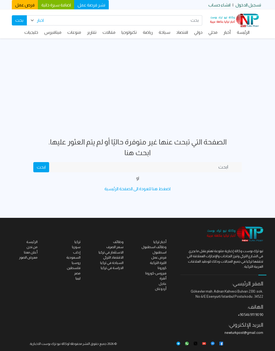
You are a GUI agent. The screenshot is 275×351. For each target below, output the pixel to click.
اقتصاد (182, 32)
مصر (77, 273)
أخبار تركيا (160, 242)
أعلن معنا (31, 252)
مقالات (109, 32)
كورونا (162, 268)
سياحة (164, 32)
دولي (198, 32)
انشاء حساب (219, 5)
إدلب (77, 252)
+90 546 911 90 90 (250, 315)
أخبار (227, 32)
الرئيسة (243, 32)
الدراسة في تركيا (112, 268)
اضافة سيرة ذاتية (56, 5)
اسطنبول (160, 252)
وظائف (118, 242)
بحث (19, 20)
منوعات (74, 32)
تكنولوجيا (129, 32)
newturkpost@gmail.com (244, 333)
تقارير (91, 32)
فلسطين (74, 268)
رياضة (148, 32)
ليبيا (78, 278)
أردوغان (161, 289)
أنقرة (163, 278)
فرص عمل (25, 5)
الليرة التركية (158, 263)
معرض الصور (28, 257)
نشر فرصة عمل (91, 5)
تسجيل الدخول (248, 5)
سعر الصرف (115, 247)
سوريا (76, 247)
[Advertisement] (137, 78)
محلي (213, 32)
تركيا (77, 242)
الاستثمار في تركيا (111, 252)
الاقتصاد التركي (113, 257)
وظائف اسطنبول (154, 247)
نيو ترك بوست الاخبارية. (45, 344)
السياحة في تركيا (112, 263)
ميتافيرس (52, 32)
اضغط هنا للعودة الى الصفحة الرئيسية (137, 188)
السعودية (73, 257)
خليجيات (31, 32)
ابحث (41, 167)
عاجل (163, 284)
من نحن (32, 247)
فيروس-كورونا (156, 273)
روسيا (76, 263)
